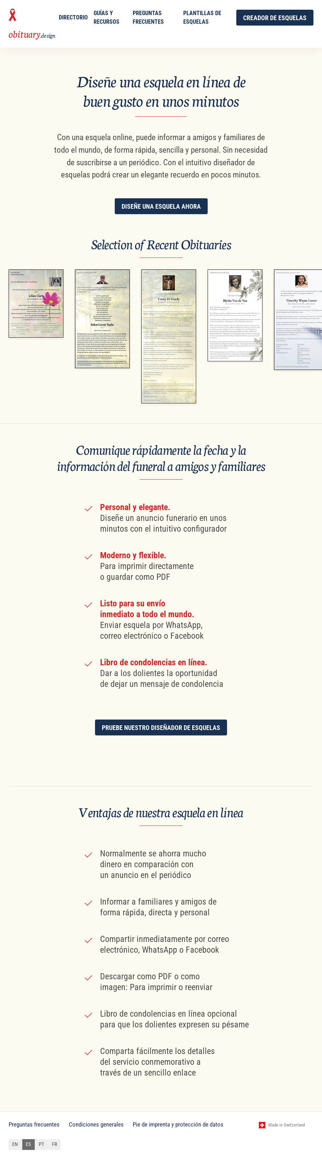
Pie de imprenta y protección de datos (178, 1124)
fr (54, 1144)
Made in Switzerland (286, 1125)
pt (41, 1144)
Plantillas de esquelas (202, 17)
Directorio (73, 17)
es (28, 1144)
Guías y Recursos (106, 17)
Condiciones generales (96, 1124)
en (15, 1144)
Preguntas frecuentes (148, 17)
